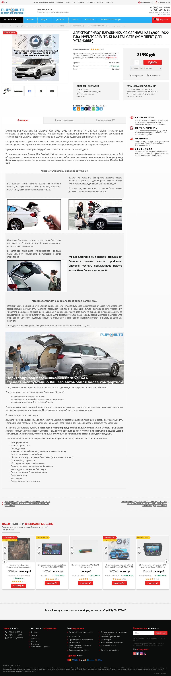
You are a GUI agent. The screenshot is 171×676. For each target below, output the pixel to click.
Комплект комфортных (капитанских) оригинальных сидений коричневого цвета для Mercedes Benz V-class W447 (18, 566)
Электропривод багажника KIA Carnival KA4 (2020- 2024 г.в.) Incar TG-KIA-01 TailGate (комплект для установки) (27, 504)
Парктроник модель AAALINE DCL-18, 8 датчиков (85, 566)
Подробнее (110, 58)
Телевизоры (106, 640)
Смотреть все (7, 529)
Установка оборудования (141, 86)
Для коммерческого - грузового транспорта (114, 633)
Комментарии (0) (105, 120)
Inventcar (35, 26)
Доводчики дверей (108, 645)
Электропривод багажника (112, 642)
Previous (4, 562)
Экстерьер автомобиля (78, 650)
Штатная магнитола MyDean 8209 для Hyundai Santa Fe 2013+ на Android (152, 566)
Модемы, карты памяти (110, 637)
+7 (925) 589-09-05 (159, 10)
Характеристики (64, 120)
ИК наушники (74, 642)
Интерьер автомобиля (110, 650)
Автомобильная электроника (81, 632)
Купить (152, 62)
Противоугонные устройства (81, 640)
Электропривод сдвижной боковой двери (80, 646)
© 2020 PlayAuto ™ (160, 673)
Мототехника (74, 637)
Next (166, 562)
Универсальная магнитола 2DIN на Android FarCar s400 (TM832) (52, 566)
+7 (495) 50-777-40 (159, 7)
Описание (22, 120)
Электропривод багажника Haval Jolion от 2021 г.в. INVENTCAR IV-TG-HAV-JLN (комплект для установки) (119, 566)
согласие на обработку (140, 645)
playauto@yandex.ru (14, 638)
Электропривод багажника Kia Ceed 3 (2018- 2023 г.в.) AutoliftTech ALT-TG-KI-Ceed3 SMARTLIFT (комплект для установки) (144, 504)
